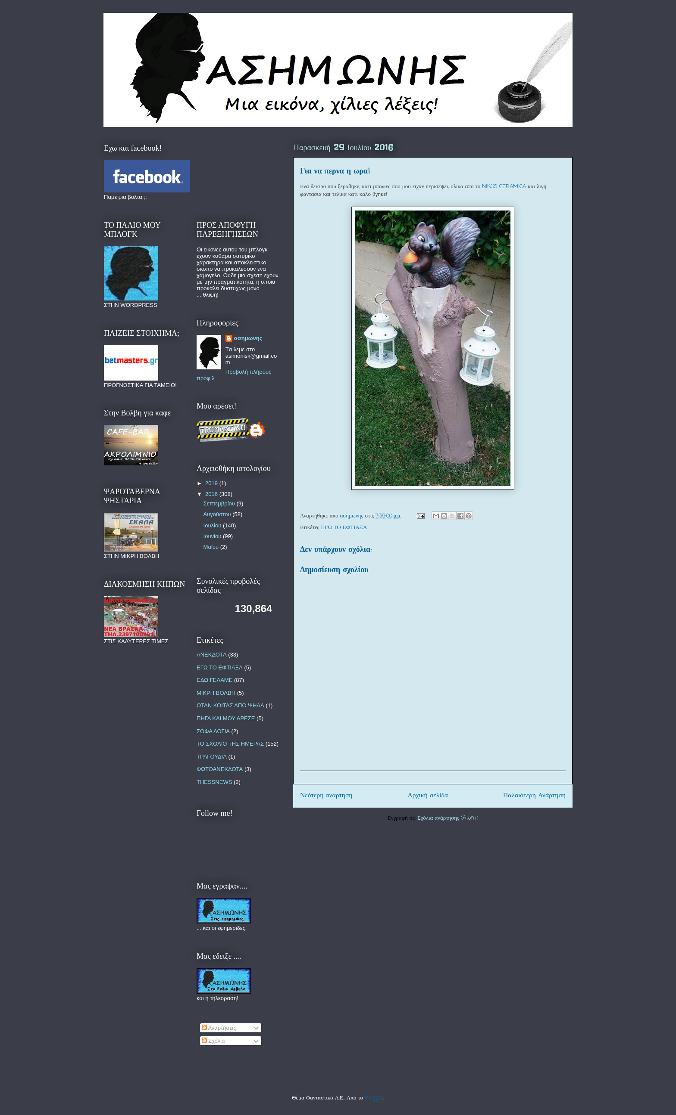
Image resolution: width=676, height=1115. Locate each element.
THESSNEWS (214, 782)
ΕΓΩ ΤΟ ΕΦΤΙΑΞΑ (344, 527)
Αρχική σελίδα (428, 795)
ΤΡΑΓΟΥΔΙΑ (212, 756)
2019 (212, 483)
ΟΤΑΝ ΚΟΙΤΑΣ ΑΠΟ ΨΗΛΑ (230, 705)
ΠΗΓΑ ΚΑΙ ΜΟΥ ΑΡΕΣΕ (226, 718)
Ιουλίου (213, 525)
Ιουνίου (213, 536)
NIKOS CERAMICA (504, 187)
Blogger (374, 1098)
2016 (212, 494)
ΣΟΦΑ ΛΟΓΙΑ (213, 731)
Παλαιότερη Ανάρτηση (534, 795)
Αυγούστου (218, 514)
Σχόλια (213, 1041)
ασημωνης (248, 338)
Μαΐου (211, 547)
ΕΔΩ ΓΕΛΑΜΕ (214, 680)
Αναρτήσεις (219, 1028)
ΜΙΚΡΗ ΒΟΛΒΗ (216, 693)
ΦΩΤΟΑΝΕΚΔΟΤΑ (220, 769)
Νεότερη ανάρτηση (326, 795)
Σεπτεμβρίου (220, 503)
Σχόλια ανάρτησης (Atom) (447, 818)
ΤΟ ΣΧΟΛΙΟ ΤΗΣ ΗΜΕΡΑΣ (230, 743)
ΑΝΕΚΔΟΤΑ (212, 654)
